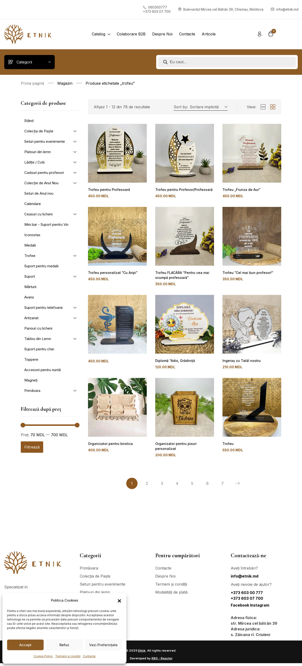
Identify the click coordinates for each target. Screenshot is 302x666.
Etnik (142, 653)
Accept (25, 645)
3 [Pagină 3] (162, 486)
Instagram (259, 608)
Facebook (240, 608)
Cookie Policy (43, 656)
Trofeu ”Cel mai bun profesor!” (246, 274)
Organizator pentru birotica (109, 446)
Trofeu (227, 446)
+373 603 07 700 (247, 601)
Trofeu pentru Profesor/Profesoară (182, 190)
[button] (119, 600)
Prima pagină (32, 83)
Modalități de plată (171, 595)
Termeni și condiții (67, 656)
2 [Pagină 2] (147, 486)
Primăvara (89, 571)
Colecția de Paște (95, 579)
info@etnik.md (244, 579)
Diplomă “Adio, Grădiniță (174, 362)
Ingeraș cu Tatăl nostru (240, 362)
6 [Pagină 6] (207, 486)
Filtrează (32, 447)
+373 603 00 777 (247, 595)
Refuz (64, 645)
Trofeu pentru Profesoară (108, 190)
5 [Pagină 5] (192, 486)
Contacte (89, 656)
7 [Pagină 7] (222, 486)
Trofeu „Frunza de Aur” (240, 190)
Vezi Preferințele (103, 645)
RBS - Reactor (161, 661)
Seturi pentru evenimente (102, 587)
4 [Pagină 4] (177, 486)
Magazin (64, 83)
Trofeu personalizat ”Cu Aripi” (111, 274)
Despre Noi (165, 579)
